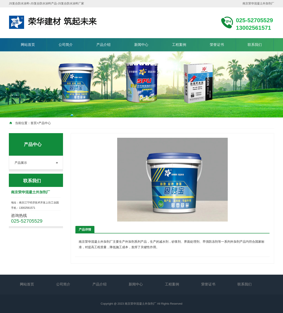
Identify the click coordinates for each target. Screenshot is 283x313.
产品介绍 (103, 45)
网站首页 (28, 45)
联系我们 (255, 45)
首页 (34, 123)
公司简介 (66, 45)
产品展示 (21, 162)
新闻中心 (141, 45)
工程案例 (179, 45)
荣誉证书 (217, 45)
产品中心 (44, 123)
